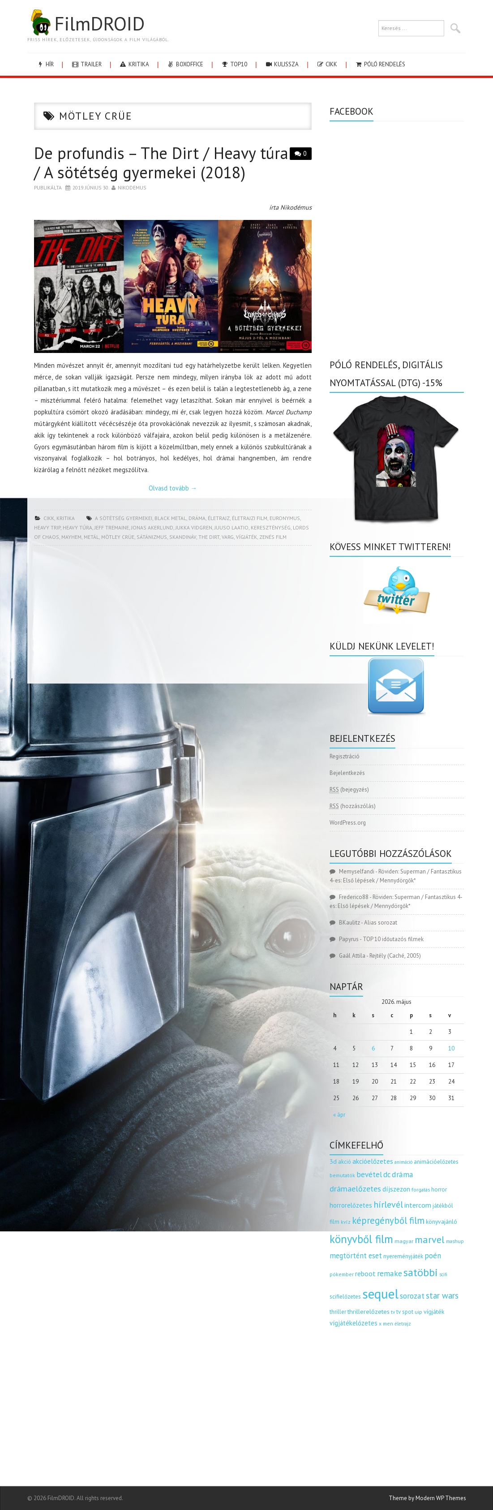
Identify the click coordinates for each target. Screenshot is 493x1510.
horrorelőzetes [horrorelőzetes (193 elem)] (351, 1205)
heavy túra (77, 527)
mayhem (71, 536)
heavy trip (47, 527)
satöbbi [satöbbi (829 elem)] (420, 1272)
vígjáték (246, 536)
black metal (170, 518)
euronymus (285, 518)
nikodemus (132, 187)
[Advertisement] (173, 617)
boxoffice (185, 64)
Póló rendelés (380, 64)
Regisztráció (345, 756)
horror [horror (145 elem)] (439, 1189)
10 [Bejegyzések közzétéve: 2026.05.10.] (451, 1048)
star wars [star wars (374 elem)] (442, 1295)
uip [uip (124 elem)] (418, 1311)
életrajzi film (249, 518)
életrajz (219, 518)
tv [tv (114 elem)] (393, 1312)
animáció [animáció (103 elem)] (403, 1162)
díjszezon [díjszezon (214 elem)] (396, 1188)
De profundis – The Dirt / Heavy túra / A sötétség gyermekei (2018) (161, 162)
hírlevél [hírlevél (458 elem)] (388, 1204)
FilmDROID (86, 23)
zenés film (273, 536)
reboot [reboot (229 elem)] (365, 1273)
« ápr (339, 1115)
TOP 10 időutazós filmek (393, 939)
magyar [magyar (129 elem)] (403, 1241)
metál (91, 536)
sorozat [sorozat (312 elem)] (412, 1296)
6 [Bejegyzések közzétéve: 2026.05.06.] (373, 1048)
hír (45, 64)
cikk (326, 64)
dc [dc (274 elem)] (386, 1174)
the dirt (208, 536)
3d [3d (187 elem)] (333, 1161)
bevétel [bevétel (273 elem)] (369, 1174)
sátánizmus (152, 536)
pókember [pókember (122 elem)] (342, 1274)
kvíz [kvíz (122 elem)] (346, 1221)
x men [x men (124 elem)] (386, 1323)
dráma (197, 518)
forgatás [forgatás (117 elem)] (421, 1189)
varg (228, 536)
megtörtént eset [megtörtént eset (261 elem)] (356, 1255)
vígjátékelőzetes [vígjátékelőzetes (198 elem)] (353, 1323)
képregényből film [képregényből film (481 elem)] (388, 1220)
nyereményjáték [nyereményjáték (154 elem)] (403, 1256)
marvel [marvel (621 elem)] (430, 1239)
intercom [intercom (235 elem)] (417, 1204)
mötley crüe (117, 536)
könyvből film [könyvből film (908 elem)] (361, 1239)
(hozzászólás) (353, 806)
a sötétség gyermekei (123, 518)
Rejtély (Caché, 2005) (395, 955)
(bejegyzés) (349, 790)
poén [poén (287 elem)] (432, 1255)
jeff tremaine (111, 527)
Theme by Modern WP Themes (427, 1498)
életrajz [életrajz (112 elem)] (402, 1324)
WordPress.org (348, 822)
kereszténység (271, 527)
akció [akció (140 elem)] (344, 1161)
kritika (134, 64)
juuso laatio (231, 527)
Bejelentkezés (347, 773)
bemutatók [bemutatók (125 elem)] (342, 1175)
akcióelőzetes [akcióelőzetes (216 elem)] (372, 1161)
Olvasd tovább (173, 488)
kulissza (282, 64)
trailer (86, 64)
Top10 (234, 64)
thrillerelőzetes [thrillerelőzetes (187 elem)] (368, 1311)
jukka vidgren (194, 527)
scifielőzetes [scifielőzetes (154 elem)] (345, 1296)
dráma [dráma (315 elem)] (402, 1174)
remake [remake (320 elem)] (389, 1273)
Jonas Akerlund (152, 527)
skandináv (182, 536)
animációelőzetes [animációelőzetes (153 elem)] (436, 1162)
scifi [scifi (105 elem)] (443, 1274)
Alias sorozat (380, 922)
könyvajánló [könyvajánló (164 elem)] (441, 1221)
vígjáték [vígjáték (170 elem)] (434, 1312)
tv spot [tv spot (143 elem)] (404, 1312)
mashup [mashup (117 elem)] (455, 1241)
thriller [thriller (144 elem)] (338, 1312)
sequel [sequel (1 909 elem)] (380, 1293)
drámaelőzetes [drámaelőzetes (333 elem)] (355, 1188)
